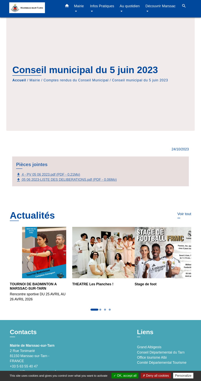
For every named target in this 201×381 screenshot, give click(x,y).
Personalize (183, 375)
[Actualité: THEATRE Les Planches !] (100, 259)
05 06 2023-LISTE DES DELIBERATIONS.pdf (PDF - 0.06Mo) (66, 180)
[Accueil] (33, 8)
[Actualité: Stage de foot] (163, 259)
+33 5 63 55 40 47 (24, 366)
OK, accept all (124, 375)
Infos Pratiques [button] (102, 6)
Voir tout (184, 214)
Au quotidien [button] (130, 6)
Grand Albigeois (149, 347)
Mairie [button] (79, 6)
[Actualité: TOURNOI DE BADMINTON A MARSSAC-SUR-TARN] (38, 266)
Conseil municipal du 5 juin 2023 (140, 80)
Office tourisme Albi (152, 357)
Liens (145, 332)
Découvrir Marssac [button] (160, 6)
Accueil (19, 80)
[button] (66, 6)
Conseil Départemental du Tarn (161, 352)
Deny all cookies (156, 375)
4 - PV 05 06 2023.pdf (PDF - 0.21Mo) (48, 174)
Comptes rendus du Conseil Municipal (76, 80)
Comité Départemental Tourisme (161, 363)
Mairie (34, 80)
